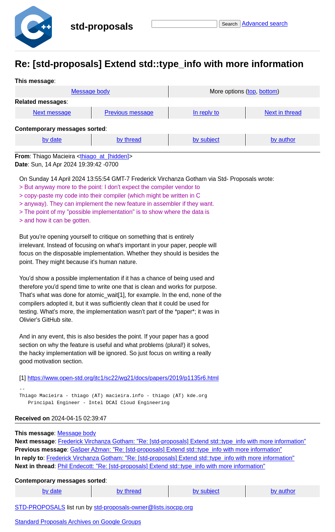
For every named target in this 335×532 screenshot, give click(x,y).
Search (230, 24)
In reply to (206, 112)
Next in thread (283, 112)
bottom (268, 91)
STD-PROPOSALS (40, 507)
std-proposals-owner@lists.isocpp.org (143, 507)
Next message (52, 112)
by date (52, 139)
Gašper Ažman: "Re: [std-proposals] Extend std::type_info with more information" (176, 449)
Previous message (129, 112)
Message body (90, 91)
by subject (206, 139)
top (252, 91)
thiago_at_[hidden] (104, 156)
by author (283, 139)
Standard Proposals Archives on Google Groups (78, 522)
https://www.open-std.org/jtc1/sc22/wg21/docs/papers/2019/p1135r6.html (123, 378)
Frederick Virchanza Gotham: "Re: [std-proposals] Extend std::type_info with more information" (182, 441)
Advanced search (265, 23)
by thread (129, 139)
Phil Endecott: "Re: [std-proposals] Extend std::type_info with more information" (161, 466)
